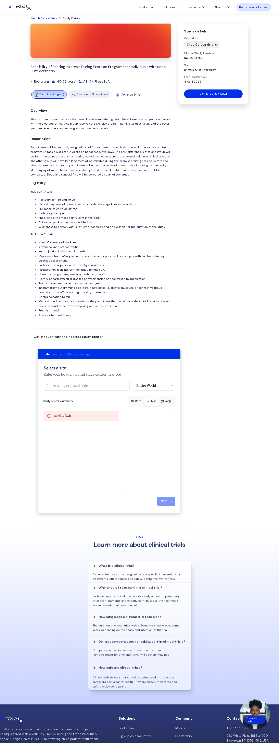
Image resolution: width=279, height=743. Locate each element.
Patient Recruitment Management (143, 670)
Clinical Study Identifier (199, 53)
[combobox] (87, 386)
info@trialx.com (237, 675)
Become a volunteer (254, 7)
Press (179, 678)
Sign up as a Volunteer (134, 662)
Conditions (191, 38)
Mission (180, 655)
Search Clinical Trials (44, 18)
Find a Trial (146, 7)
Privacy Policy (185, 693)
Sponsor (189, 65)
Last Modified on (195, 77)
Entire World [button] (146, 385)
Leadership (183, 662)
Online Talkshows (131, 685)
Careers (181, 685)
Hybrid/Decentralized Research (141, 678)
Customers (183, 670)
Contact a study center (213, 94)
